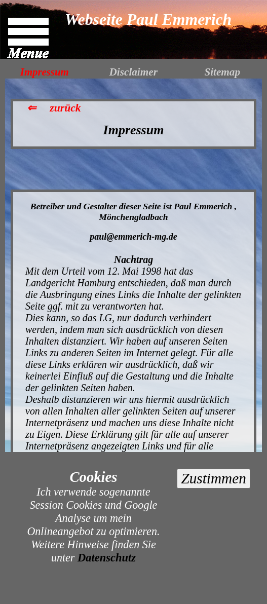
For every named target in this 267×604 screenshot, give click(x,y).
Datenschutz (107, 557)
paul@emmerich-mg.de (133, 237)
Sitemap (222, 72)
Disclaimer (133, 72)
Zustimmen (213, 478)
